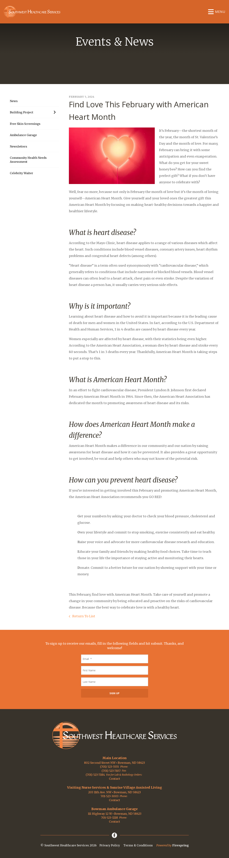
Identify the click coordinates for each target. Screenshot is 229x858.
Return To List (83, 616)
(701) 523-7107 (111, 771)
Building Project (34, 112)
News (14, 101)
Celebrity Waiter (21, 173)
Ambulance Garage (23, 135)
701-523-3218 (109, 817)
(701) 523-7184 (95, 774)
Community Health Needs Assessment (28, 159)
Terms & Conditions (138, 845)
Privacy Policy (109, 845)
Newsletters (18, 146)
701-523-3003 (109, 796)
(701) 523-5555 (109, 766)
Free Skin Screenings (25, 124)
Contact (114, 778)
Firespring (180, 845)
